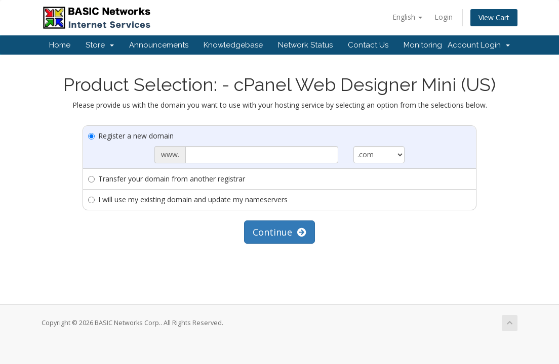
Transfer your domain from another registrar (166, 179)
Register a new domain (131, 136)
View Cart (493, 17)
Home (59, 45)
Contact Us (368, 45)
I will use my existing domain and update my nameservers (188, 199)
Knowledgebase (233, 45)
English (407, 17)
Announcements (158, 45)
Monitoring (423, 45)
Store (100, 45)
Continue (279, 232)
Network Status (305, 45)
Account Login (479, 45)
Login (443, 17)
